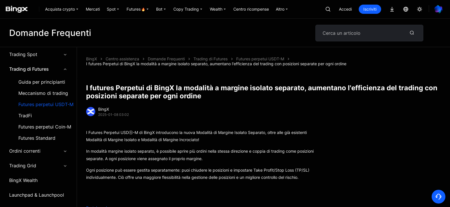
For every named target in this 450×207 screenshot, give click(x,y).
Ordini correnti (38, 151)
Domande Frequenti (166, 58)
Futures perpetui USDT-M (45, 104)
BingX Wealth (23, 180)
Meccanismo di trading (43, 93)
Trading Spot (38, 54)
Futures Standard (36, 138)
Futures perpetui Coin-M (44, 127)
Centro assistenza (122, 58)
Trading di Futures (38, 69)
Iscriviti (370, 9)
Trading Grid (38, 165)
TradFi (25, 115)
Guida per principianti (41, 82)
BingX (91, 58)
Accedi (345, 9)
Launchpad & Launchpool (36, 195)
